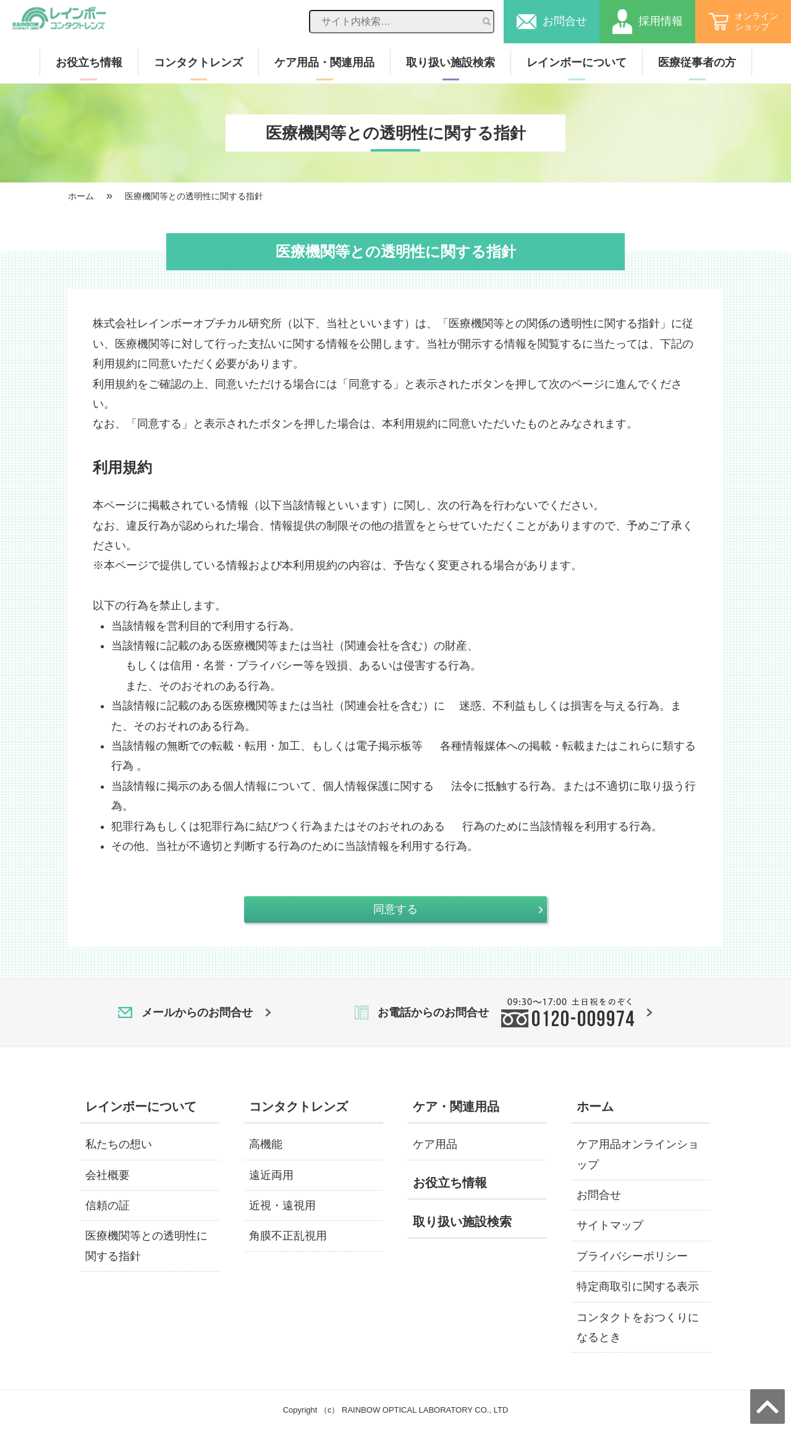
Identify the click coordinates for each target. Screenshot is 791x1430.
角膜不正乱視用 (288, 1236)
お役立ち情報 (89, 62)
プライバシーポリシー (632, 1256)
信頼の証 (107, 1205)
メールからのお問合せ (194, 1012)
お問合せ (552, 21)
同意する (395, 909)
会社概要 (107, 1175)
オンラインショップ (743, 21)
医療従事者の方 (697, 62)
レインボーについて (577, 62)
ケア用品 (435, 1144)
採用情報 (647, 21)
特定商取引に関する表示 (638, 1286)
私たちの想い (118, 1144)
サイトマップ (610, 1225)
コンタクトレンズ (198, 62)
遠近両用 (271, 1175)
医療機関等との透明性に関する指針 (194, 196)
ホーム (81, 196)
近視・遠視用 (282, 1205)
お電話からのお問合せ (504, 1012)
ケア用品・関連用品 (324, 62)
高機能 (265, 1144)
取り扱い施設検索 (450, 62)
